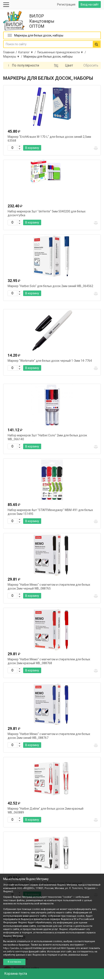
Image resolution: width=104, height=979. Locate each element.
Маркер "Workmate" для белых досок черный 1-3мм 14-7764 (50, 360)
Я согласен (14, 961)
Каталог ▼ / (27, 52)
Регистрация (66, 4)
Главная (8, 52)
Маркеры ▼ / (13, 56)
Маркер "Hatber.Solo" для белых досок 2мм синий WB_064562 (50, 286)
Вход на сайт (90, 4)
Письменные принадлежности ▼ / (62, 52)
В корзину (32, 148)
